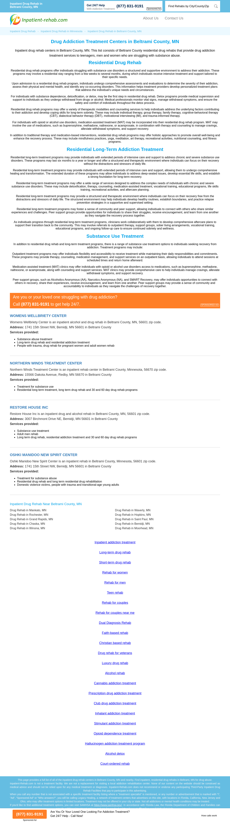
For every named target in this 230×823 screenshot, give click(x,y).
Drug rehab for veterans (115, 653)
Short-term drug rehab (115, 562)
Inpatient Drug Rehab (23, 31)
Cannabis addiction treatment (115, 683)
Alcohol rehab (115, 673)
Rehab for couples (115, 602)
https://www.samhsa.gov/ (108, 805)
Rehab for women (115, 572)
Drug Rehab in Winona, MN (27, 528)
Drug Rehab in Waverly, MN (132, 510)
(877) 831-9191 (129, 6)
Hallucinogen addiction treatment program (115, 743)
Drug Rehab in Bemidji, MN (132, 523)
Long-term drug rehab (115, 552)
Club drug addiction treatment (115, 703)
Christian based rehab (115, 643)
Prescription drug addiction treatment (115, 693)
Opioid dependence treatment (115, 733)
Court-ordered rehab (115, 763)
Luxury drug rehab (115, 663)
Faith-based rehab (115, 633)
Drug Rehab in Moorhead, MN (134, 528)
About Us (150, 18)
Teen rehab (115, 592)
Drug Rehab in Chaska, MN (27, 523)
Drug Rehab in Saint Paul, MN (134, 519)
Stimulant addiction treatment (115, 723)
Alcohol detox (115, 753)
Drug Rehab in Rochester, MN (29, 514)
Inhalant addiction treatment (115, 713)
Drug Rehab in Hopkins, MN (133, 514)
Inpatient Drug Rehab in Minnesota (61, 31)
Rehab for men (115, 582)
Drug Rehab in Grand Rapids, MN (31, 519)
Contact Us (174, 18)
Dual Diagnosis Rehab (115, 623)
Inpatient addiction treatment (115, 542)
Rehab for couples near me (114, 613)
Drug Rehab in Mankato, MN (28, 510)
